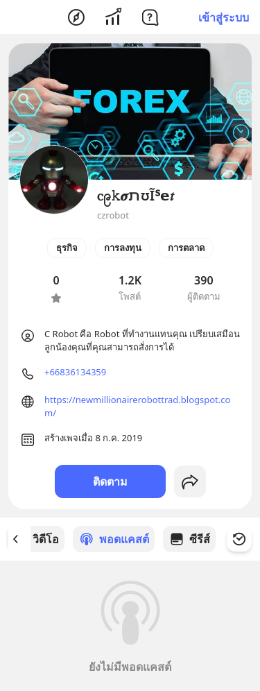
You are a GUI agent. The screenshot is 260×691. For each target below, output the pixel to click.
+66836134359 (75, 372)
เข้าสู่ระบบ (223, 17)
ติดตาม (110, 481)
